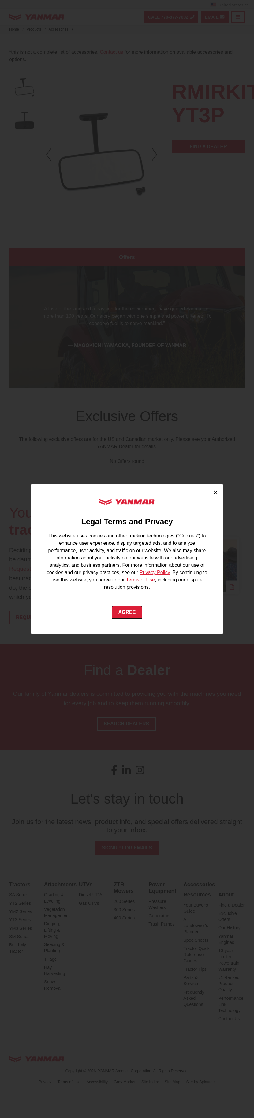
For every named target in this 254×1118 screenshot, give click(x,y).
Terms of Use (140, 579)
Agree (127, 612)
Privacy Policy (155, 572)
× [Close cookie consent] (215, 492)
